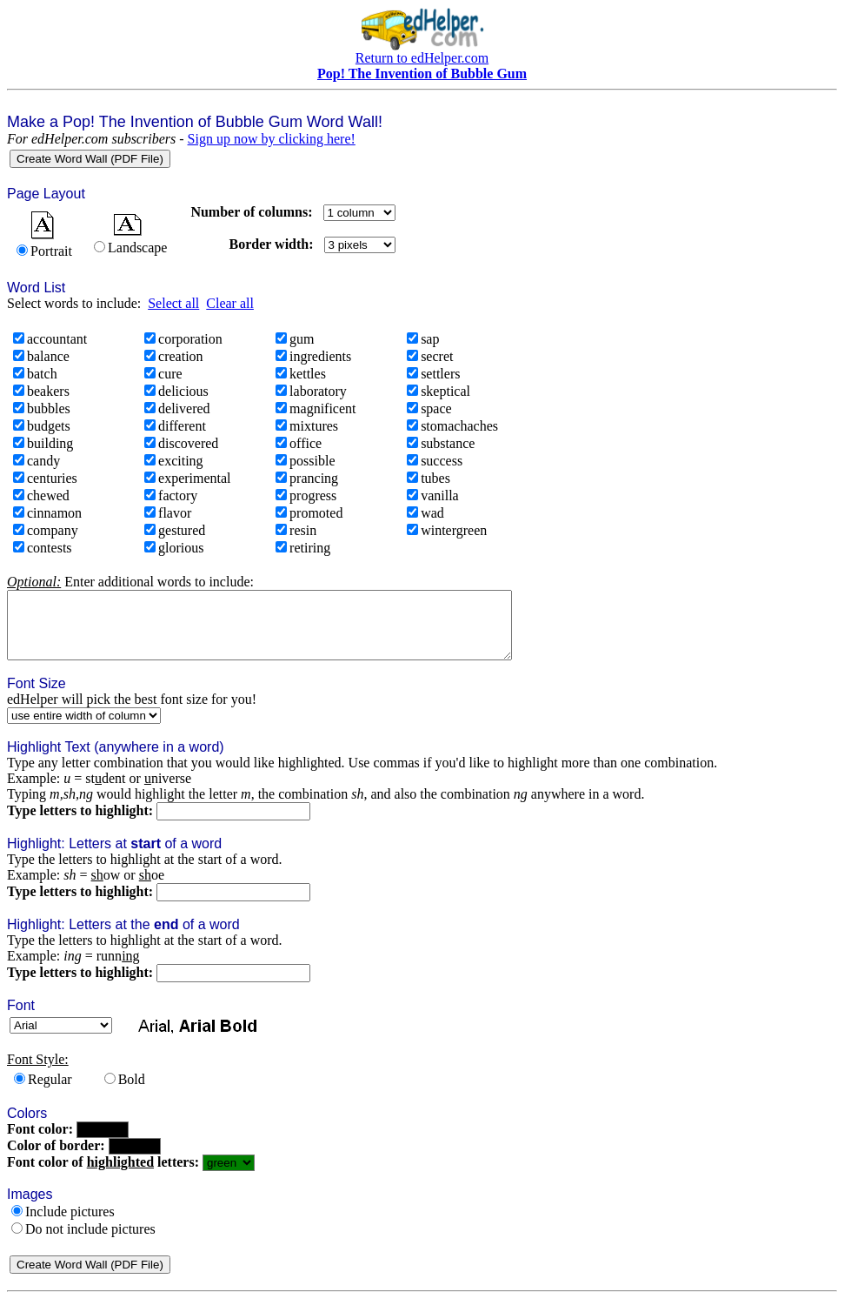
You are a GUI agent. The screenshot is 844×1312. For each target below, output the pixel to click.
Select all (173, 303)
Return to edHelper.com (422, 57)
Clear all (230, 303)
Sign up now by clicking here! (272, 138)
